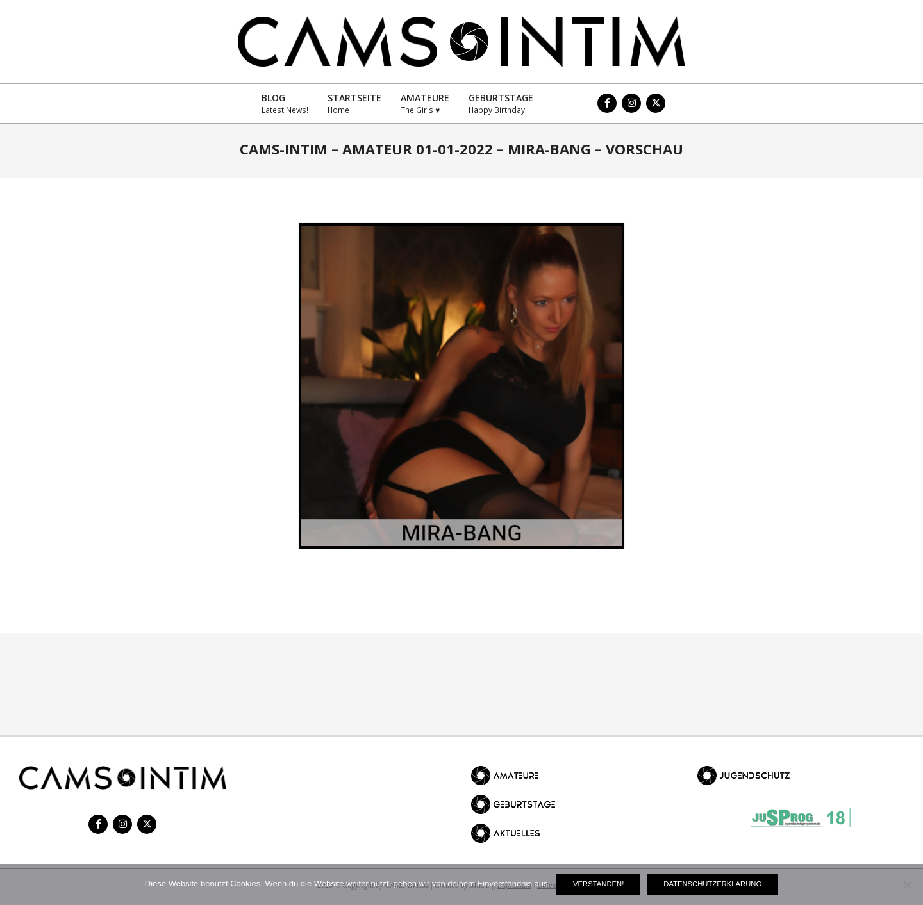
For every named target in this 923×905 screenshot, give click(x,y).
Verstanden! (598, 884)
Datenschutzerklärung (712, 884)
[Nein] (907, 884)
